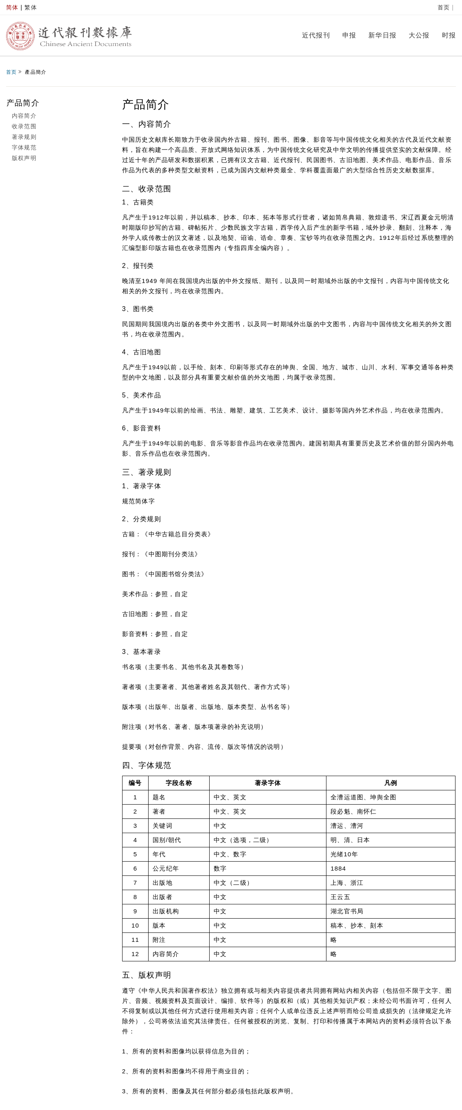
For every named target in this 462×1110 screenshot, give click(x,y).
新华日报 (382, 35)
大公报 (419, 35)
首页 (444, 7)
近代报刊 (316, 35)
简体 (12, 7)
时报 (449, 35)
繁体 (30, 7)
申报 (349, 35)
